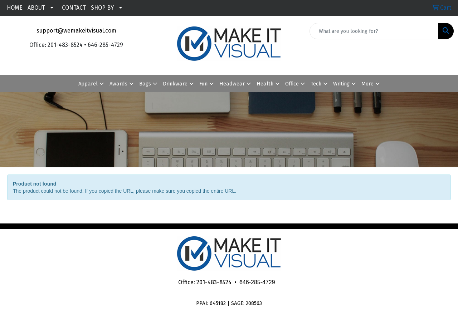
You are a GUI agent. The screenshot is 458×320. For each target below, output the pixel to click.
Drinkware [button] (175, 83)
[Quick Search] (374, 31)
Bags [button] (145, 83)
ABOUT (36, 7)
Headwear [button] (232, 83)
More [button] (367, 83)
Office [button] (292, 83)
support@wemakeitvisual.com (76, 30)
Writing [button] (341, 83)
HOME (15, 7)
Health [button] (265, 83)
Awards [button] (118, 83)
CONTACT (74, 7)
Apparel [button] (88, 83)
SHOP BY (102, 7)
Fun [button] (203, 83)
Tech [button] (316, 83)
